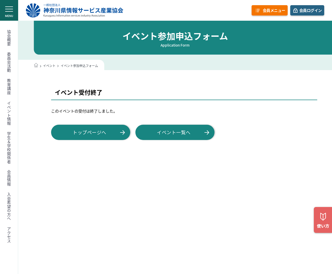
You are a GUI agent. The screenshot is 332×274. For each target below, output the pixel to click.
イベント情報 (9, 113)
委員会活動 (9, 62)
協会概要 (9, 38)
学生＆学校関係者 (9, 148)
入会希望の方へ (9, 206)
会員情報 (9, 178)
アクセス (9, 235)
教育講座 (9, 87)
